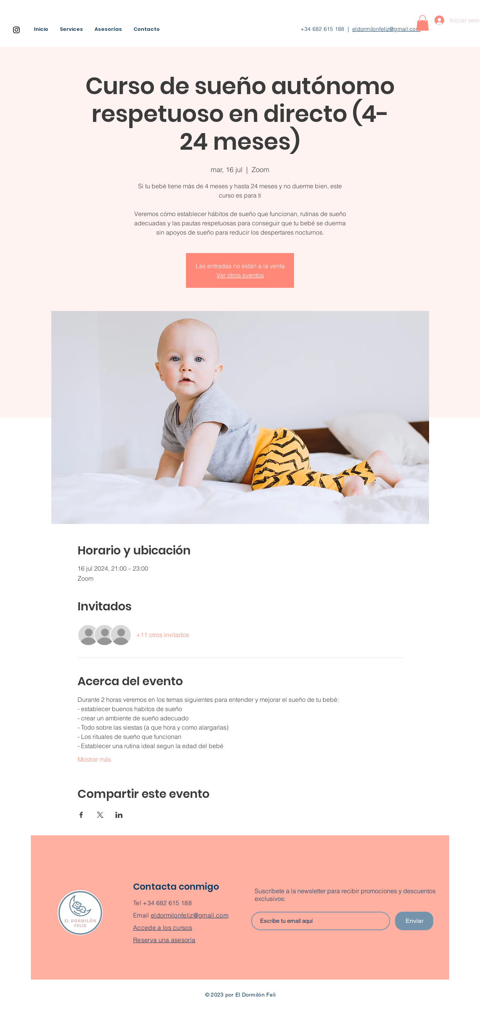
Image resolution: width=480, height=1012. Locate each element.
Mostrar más (94, 759)
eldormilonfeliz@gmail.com (386, 28)
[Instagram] (16, 29)
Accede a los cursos (162, 927)
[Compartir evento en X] (100, 815)
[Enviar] (414, 921)
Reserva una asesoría (164, 940)
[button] (422, 23)
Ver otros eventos (240, 275)
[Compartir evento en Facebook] (81, 815)
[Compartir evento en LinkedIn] (119, 815)
